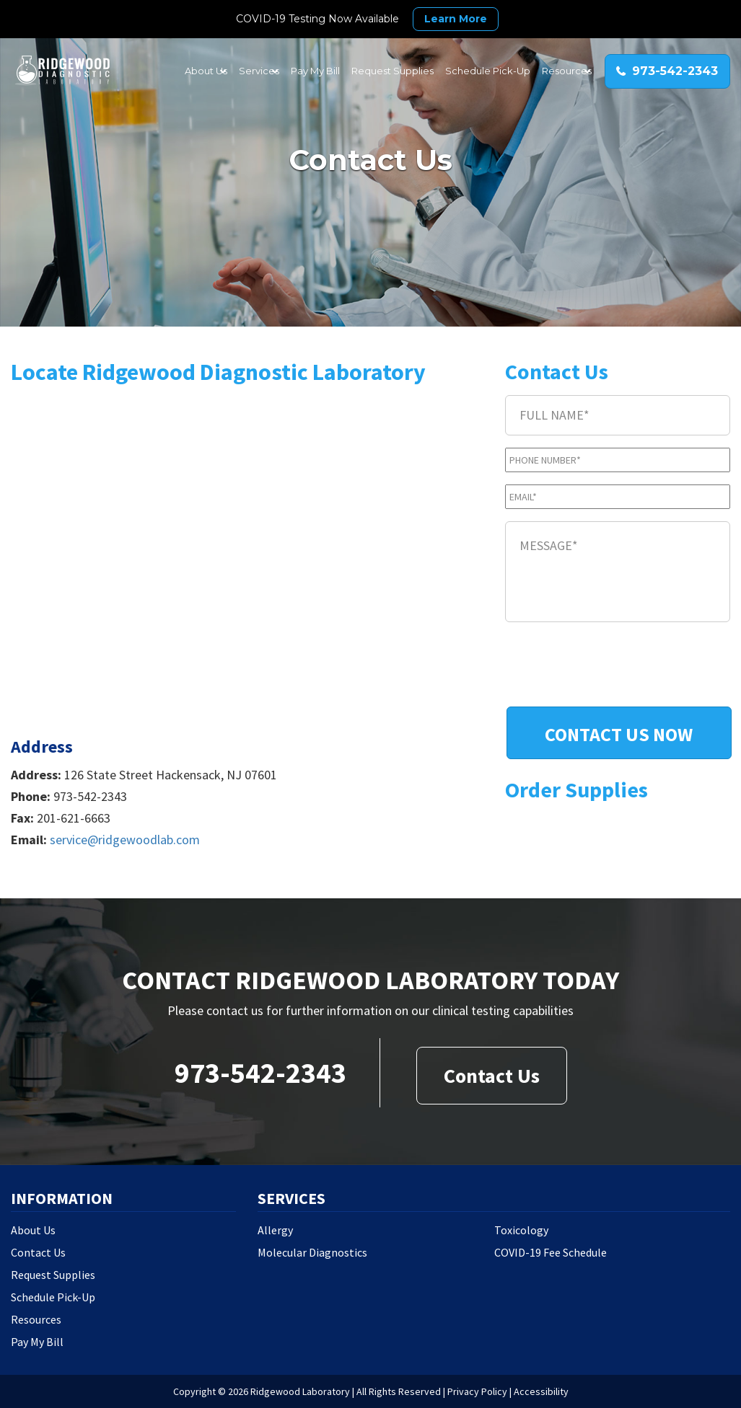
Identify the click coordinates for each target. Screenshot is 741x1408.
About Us (33, 1230)
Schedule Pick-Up (53, 1297)
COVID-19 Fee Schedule (550, 1252)
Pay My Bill (37, 1341)
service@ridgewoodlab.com (125, 839)
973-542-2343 (260, 1073)
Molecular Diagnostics (312, 1252)
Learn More (455, 18)
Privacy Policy (477, 1391)
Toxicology (521, 1230)
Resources (36, 1319)
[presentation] (614, 666)
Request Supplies (53, 1274)
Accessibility (541, 1391)
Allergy (275, 1230)
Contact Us (492, 1076)
